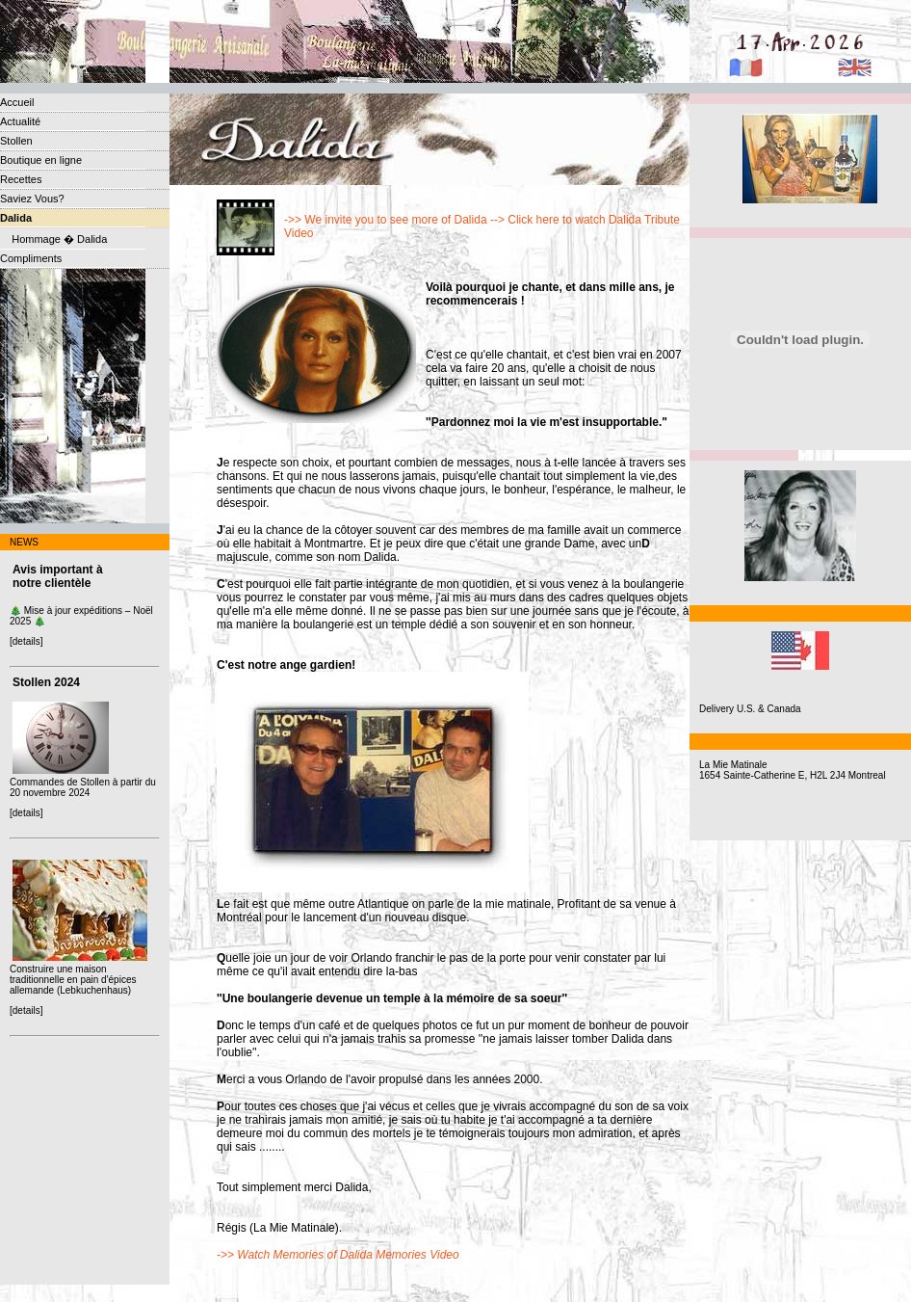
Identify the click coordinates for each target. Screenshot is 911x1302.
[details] (26, 641)
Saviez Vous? (32, 198)
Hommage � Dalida (53, 239)
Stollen (16, 140)
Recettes (20, 179)
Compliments (31, 258)
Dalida (16, 218)
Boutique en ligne (41, 160)
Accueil (17, 102)
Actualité (20, 121)
